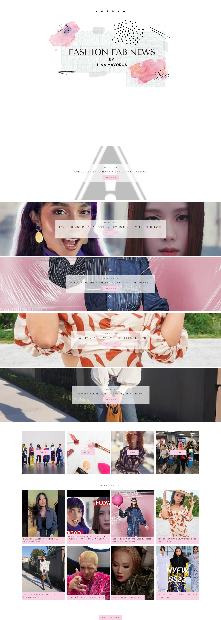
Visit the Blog (110, 617)
